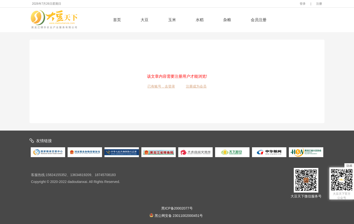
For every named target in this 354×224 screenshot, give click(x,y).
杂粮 (227, 20)
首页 (117, 20)
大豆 (144, 20)
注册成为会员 (196, 86)
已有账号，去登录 (161, 86)
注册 (319, 3)
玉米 (172, 20)
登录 (303, 3)
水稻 (200, 20)
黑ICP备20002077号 (177, 208)
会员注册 (258, 20)
